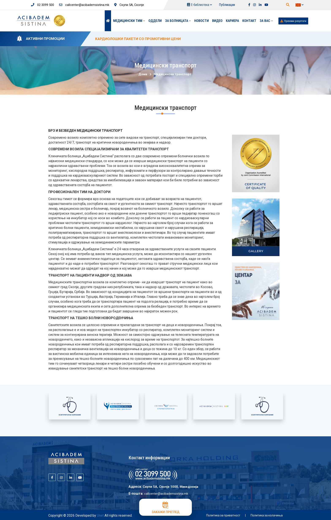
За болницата (178, 21)
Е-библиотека (199, 5)
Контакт (249, 21)
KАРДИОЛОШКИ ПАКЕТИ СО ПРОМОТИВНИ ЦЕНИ (138, 39)
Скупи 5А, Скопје (129, 5)
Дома (142, 74)
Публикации (227, 5)
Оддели (155, 21)
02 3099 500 (42, 5)
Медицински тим (129, 21)
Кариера (232, 21)
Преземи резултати (293, 21)
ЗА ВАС (266, 21)
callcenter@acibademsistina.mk (84, 5)
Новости (201, 21)
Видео (217, 21)
